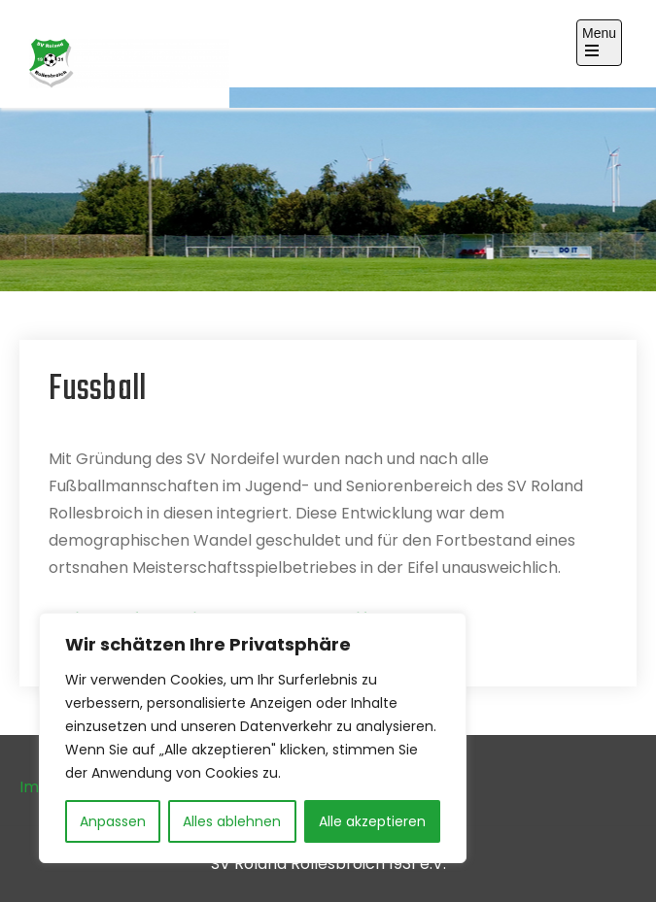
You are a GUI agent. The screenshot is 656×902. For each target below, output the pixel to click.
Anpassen (113, 821)
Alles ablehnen (232, 821)
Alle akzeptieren (372, 821)
